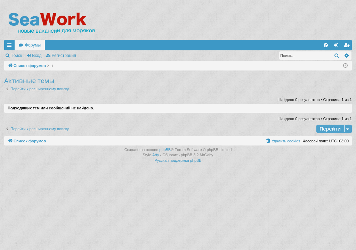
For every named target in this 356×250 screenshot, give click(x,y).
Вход (36, 55)
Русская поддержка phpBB (177, 160)
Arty (155, 155)
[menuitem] (326, 45)
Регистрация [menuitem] (348, 46)
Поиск (16, 55)
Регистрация (64, 55)
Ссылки (11, 46)
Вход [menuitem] (337, 46)
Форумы (33, 45)
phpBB (165, 150)
